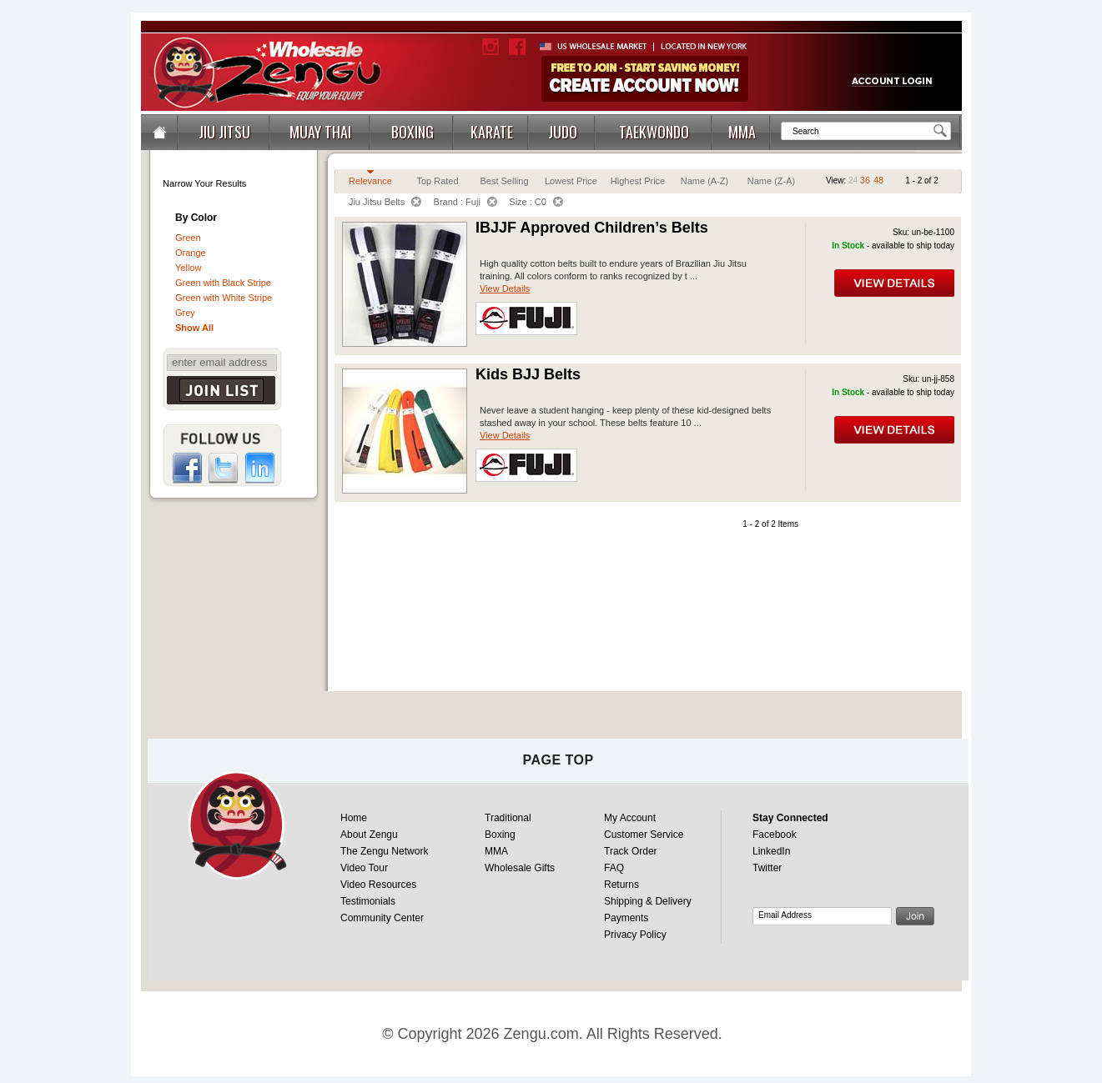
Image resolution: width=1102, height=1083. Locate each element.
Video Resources (378, 884)
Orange (190, 253)
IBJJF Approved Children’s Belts (592, 227)
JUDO (562, 132)
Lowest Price (571, 181)
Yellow (188, 268)
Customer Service (643, 834)
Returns (621, 884)
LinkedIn (771, 851)
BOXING (412, 132)
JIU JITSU (224, 132)
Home (353, 818)
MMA (742, 132)
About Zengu (369, 834)
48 (878, 180)
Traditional (508, 818)
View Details (505, 288)
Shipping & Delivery (648, 901)
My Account (630, 818)
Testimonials (367, 901)
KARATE (491, 132)
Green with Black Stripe (223, 283)
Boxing (500, 834)
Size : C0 (536, 202)
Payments (626, 918)
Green (188, 238)
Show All (194, 328)
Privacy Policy (635, 934)
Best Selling (504, 181)
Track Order (630, 851)
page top (557, 760)
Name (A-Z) (704, 181)
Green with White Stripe (223, 298)
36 (865, 180)
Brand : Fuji (465, 202)
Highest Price (638, 181)
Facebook (774, 834)
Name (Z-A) (771, 181)
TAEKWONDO (654, 132)
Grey (185, 313)
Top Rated (437, 181)
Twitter (767, 868)
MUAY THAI (320, 132)
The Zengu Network (384, 851)
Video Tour (364, 868)
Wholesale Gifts (520, 868)
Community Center (382, 918)
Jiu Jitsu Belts (385, 202)
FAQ (614, 868)
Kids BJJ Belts (528, 374)
